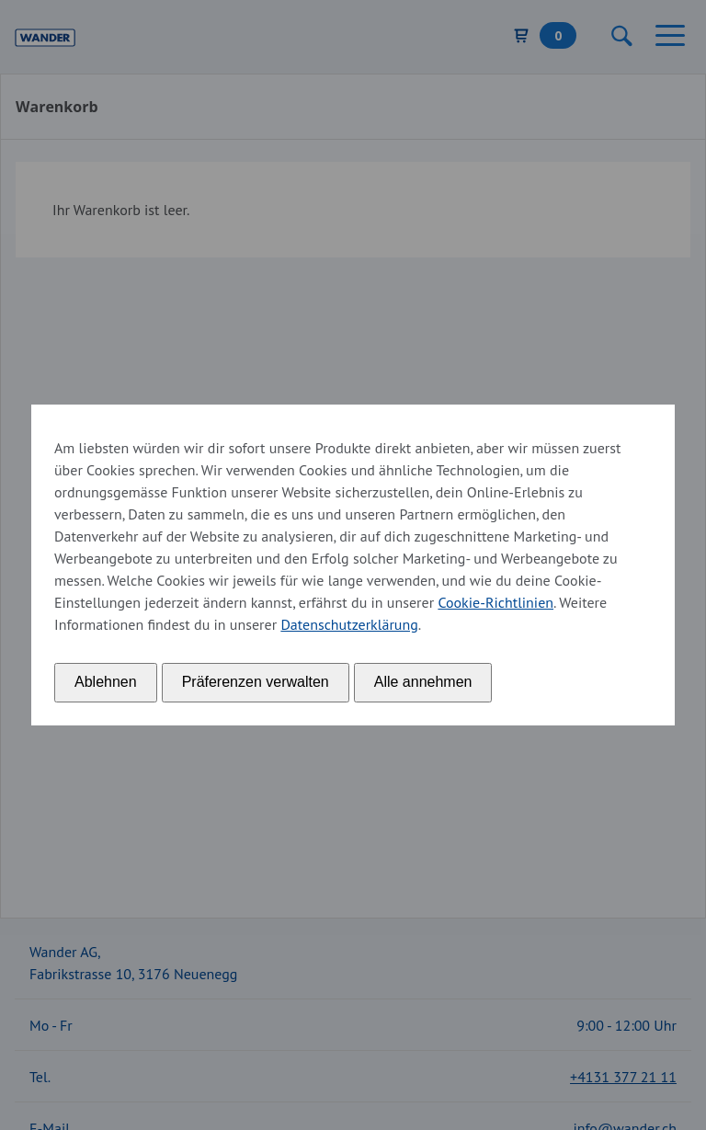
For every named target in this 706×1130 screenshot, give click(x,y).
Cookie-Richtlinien (495, 602)
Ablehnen (105, 682)
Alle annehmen (423, 682)
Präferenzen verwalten (255, 682)
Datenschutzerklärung (348, 624)
